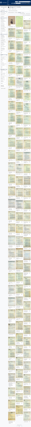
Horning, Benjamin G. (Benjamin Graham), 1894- (4, 21)
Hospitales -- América (4, 79)
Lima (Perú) (4, 60)
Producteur (2, 16)
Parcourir (16, 1)
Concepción (4, 54)
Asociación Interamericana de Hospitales (4, 42)
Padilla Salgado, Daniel (4, 31)
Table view (22, 12)
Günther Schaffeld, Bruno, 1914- (4, 46)
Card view (19, 12)
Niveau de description (2, 86)
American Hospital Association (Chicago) (4, 28)
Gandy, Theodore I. (4, 23)
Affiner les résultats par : (4, 7)
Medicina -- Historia (4, 69)
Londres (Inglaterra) (4, 65)
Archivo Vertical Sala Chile (4, 13)
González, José (4, 22)
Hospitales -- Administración (4, 81)
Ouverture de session (18, 3)
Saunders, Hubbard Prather (4, 27)
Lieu (1, 52)
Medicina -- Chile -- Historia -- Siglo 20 (4, 70)
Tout (1, 11)
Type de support (3, 88)
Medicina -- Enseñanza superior (4, 74)
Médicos (4, 72)
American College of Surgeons (4, 50)
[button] (11, 3)
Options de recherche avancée (13, 10)
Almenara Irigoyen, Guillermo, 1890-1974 (4, 25)
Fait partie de (3, 10)
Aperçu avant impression (11, 12)
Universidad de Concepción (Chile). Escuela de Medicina (4, 36)
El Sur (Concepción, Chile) (4, 30)
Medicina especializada (4, 73)
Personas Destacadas (4, 12)
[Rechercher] (25, 1)
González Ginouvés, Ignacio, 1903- (4, 19)
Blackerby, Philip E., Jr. (4, 24)
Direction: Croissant (28, 13)
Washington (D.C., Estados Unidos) (4, 59)
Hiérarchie (16, 12)
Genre (2, 83)
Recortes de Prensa (4, 14)
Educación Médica (4, 77)
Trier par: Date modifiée (22, 13)
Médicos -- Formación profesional (4, 78)
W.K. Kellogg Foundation (4, 39)
